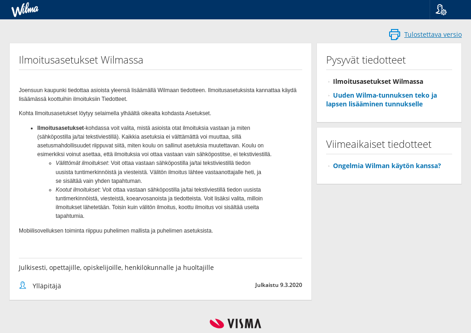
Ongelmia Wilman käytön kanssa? (387, 165)
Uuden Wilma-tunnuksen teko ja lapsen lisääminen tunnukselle (381, 99)
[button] (447, 9)
